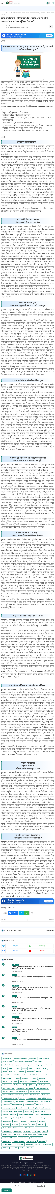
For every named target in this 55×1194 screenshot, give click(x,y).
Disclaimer (41, 1182)
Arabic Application (44, 1058)
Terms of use (31, 1182)
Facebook (14, 913)
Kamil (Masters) (40, 1111)
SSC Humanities (31, 1141)
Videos (22, 1148)
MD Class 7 (32, 1124)
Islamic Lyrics (34, 1108)
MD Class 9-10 (7, 1128)
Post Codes (17, 1134)
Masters (16, 1121)
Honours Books (31, 1098)
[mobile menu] (2, 2)
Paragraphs (27, 1131)
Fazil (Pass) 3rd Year (8, 1088)
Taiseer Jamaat (47, 1144)
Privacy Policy (20, 1182)
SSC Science (42, 1141)
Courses (38, 1071)
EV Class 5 (34, 1078)
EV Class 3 (16, 1078)
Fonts (26, 1095)
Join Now (49, 35)
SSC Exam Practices (18, 1141)
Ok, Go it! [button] (7, 1190)
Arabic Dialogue (7, 1062)
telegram (15, 946)
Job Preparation (7, 1111)
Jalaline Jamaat (45, 1108)
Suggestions (29, 1144)
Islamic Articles (29, 1105)
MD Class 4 (6, 1124)
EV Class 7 (5, 1081)
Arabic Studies (7, 1065)
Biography (39, 1065)
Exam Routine (44, 1081)
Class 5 (31, 1068)
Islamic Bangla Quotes (9, 1108)
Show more (49, 931)
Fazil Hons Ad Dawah (42, 1088)
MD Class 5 (15, 1124)
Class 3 (18, 1068)
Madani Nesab (7, 1121)
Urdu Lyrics (14, 1148)
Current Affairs (7, 1075)
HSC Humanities (45, 1101)
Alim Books (32, 1058)
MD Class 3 (42, 1121)
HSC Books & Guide (8, 1101)
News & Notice (7, 1131)
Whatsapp (26, 913)
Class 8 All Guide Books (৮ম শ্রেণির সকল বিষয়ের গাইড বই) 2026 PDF (32, 998)
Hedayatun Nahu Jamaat (10, 1098)
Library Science (33, 1118)
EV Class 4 (25, 1078)
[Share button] (31, 913)
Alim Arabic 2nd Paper (20, 1058)
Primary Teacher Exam (29, 1134)
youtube (42, 951)
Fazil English (29, 1088)
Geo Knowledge (34, 1095)
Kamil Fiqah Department (26, 1114)
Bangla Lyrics (17, 1065)
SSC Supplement (7, 1144)
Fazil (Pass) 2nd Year (43, 1085)
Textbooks (5, 1148)
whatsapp (42, 946)
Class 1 (5, 1068)
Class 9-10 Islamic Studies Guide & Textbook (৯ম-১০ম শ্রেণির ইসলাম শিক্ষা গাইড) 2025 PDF (32, 1020)
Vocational (30, 1148)
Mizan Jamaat (29, 1128)
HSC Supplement (17, 1105)
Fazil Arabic (20, 1088)
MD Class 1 (24, 1121)
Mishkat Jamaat (18, 1128)
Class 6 (38, 1068)
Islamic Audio (40, 1105)
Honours (21, 1098)
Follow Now (48, 901)
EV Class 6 (42, 1078)
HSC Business (20, 1101)
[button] (53, 3)
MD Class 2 (33, 1121)
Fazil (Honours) (7, 1085)
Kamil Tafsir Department (10, 1118)
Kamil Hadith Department (43, 1114)
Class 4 (24, 1068)
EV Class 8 (14, 1081)
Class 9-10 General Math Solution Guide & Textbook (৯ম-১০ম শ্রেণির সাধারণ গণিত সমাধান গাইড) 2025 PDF (32, 967)
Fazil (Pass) (17, 1085)
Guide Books (45, 1095)
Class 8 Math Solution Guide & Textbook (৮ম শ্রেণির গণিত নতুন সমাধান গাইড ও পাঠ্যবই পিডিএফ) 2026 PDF (31, 1009)
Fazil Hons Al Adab (8, 1091)
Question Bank (42, 1134)
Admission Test (7, 1058)
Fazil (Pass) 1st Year (29, 1085)
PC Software (36, 1131)
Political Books (7, 1134)
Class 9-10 (9, 13)
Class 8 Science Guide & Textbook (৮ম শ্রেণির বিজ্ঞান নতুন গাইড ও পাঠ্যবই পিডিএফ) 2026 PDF (31, 1030)
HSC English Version (32, 1101)
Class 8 (5, 1071)
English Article (7, 1078)
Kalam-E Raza (29, 1111)
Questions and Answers (9, 1138)
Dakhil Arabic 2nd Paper (21, 1075)
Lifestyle (43, 1118)
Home (2, 13)
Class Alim (21, 1071)
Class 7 (45, 1068)
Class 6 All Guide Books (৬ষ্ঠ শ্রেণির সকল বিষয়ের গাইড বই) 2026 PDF (32, 1040)
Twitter (21, 913)
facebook (15, 951)
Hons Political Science (44, 1098)
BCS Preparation (28, 1065)
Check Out (40, 1186)
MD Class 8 (41, 1124)
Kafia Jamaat (18, 1111)
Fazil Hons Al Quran (21, 1091)
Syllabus (37, 1144)
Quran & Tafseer (23, 1138)
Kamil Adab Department (9, 1114)
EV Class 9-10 (23, 1081)
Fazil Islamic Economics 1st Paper (12, 1095)
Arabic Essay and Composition (23, 1062)
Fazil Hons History (35, 1091)
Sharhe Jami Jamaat (36, 1138)
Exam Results (34, 1081)
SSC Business (6, 1141)
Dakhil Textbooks (35, 1075)
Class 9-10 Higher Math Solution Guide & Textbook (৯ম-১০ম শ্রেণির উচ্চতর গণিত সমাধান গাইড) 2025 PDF (32, 988)
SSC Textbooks (19, 1144)
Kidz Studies (23, 1118)
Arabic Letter (38, 1062)
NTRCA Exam (17, 1131)
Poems (44, 1131)
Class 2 (11, 1068)
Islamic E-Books (22, 1108)
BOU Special (48, 1065)
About (12, 1182)
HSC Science (6, 1105)
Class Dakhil (30, 1071)
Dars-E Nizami (47, 1075)
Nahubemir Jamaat (41, 1128)
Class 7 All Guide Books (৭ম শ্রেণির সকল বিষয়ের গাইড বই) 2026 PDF (32, 977)
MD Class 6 (23, 1124)
